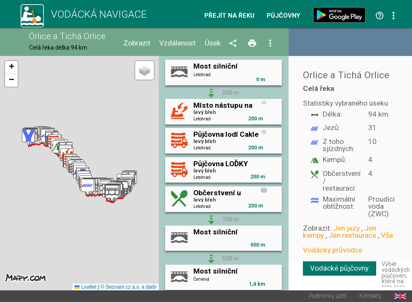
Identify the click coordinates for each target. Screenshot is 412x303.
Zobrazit (136, 43)
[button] (111, 194)
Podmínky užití (327, 297)
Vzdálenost (177, 43)
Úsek (213, 43)
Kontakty (370, 297)
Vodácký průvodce (332, 250)
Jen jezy (346, 228)
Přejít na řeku (229, 16)
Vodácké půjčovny (339, 268)
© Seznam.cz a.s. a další (129, 288)
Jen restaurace (352, 235)
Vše (387, 235)
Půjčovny (283, 16)
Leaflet (85, 288)
